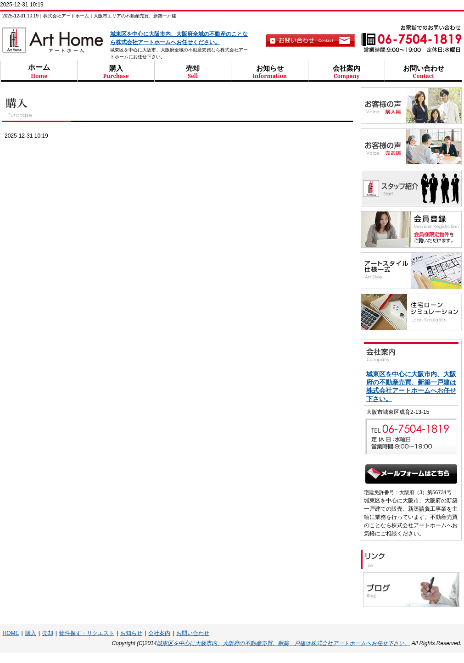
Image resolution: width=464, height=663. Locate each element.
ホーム (39, 71)
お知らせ (269, 71)
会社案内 (346, 71)
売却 (193, 71)
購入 (116, 71)
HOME (11, 633)
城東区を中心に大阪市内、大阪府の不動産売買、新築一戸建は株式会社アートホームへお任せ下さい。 (283, 643)
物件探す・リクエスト (86, 633)
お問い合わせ (423, 71)
